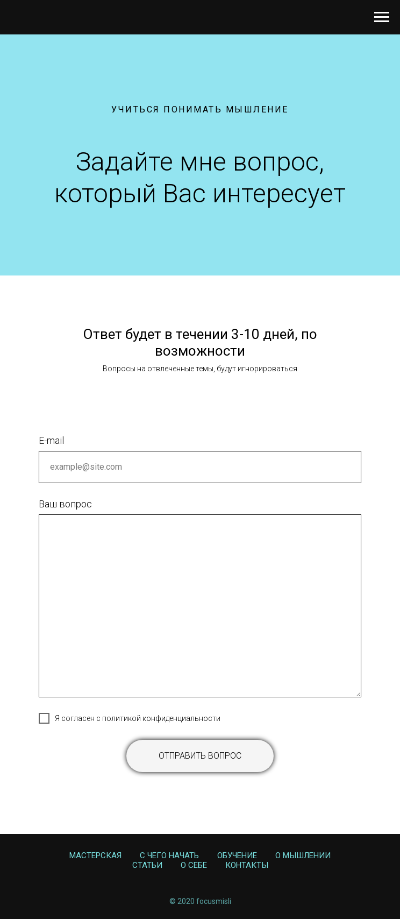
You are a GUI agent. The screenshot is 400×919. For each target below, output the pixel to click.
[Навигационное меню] (381, 17)
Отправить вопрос (200, 756)
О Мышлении (303, 855)
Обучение (237, 855)
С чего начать (169, 855)
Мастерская (95, 855)
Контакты (246, 865)
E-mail (51, 440)
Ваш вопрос (65, 504)
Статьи (147, 865)
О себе (194, 865)
